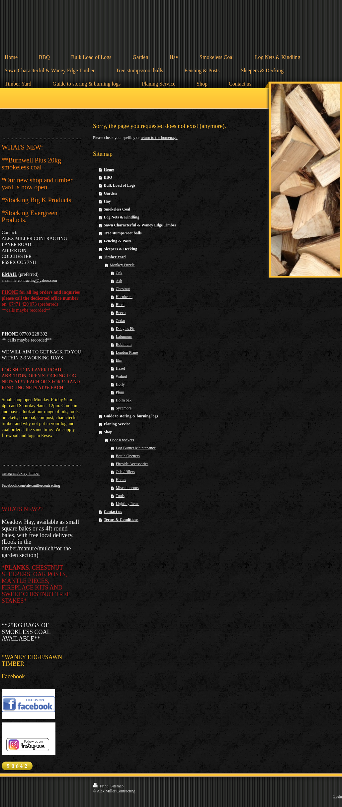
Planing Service (117, 424)
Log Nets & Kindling (121, 217)
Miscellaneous (127, 487)
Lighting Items (127, 503)
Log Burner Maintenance (136, 448)
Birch (120, 304)
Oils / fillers (125, 471)
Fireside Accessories (132, 464)
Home (109, 169)
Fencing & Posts (117, 241)
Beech (121, 312)
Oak (119, 273)
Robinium (123, 344)
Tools (120, 495)
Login (337, 796)
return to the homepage (159, 137)
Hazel (120, 368)
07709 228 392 (33, 334)
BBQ (108, 177)
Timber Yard (115, 257)
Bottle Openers (127, 456)
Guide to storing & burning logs (131, 416)
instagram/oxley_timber (21, 473)
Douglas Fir (125, 328)
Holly (120, 384)
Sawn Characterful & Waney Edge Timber (140, 225)
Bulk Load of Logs (119, 185)
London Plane (127, 352)
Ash (119, 281)
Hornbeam (124, 296)
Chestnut (123, 288)
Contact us (113, 511)
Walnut (121, 376)
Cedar (120, 320)
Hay (107, 201)
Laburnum (124, 336)
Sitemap (117, 786)
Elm (119, 360)
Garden (110, 193)
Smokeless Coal (117, 209)
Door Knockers (122, 440)
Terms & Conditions (121, 519)
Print (101, 786)
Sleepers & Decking (120, 249)
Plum (120, 392)
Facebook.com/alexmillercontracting (31, 485)
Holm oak (123, 400)
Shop (108, 432)
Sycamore (123, 408)
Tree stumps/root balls (122, 233)
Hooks (121, 479)
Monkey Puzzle (122, 265)
